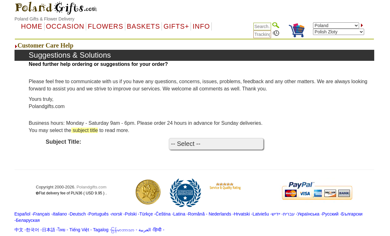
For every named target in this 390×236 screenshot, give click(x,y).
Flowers (105, 26)
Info (201, 26)
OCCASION (65, 26)
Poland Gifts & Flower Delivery (44, 18)
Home (32, 26)
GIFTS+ (176, 26)
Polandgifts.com (91, 187)
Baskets (143, 26)
